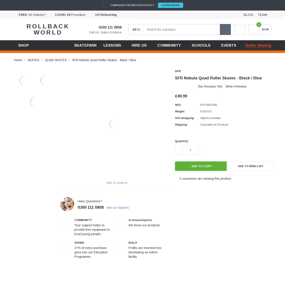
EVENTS (228, 45)
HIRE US (139, 45)
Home (18, 60)
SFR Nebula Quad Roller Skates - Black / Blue (104, 60)
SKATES (33, 60)
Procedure (70, 14)
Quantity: (182, 141)
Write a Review (236, 86)
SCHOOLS (201, 45)
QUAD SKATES (56, 60)
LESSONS (112, 45)
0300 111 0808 (107, 27)
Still (106, 14)
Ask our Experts (120, 207)
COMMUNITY (169, 45)
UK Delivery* (32, 14)
